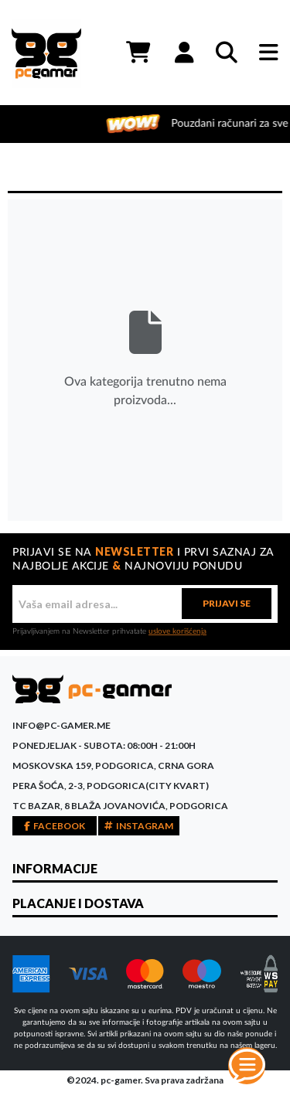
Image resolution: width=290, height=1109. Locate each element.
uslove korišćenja (177, 631)
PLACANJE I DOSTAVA (78, 903)
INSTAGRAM (138, 826)
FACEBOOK (54, 826)
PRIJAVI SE (227, 603)
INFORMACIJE (54, 868)
